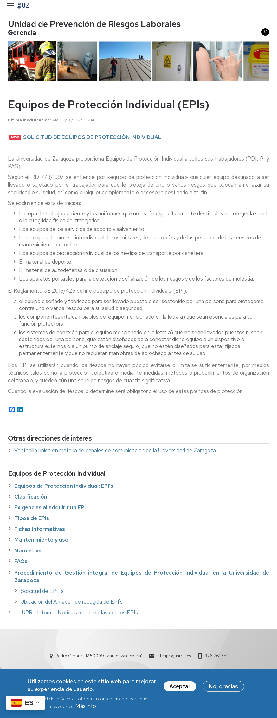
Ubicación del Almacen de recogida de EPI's (72, 601)
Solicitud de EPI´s (42, 591)
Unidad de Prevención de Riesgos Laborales (94, 23)
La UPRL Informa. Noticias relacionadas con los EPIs (76, 612)
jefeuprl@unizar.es (173, 655)
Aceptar (179, 686)
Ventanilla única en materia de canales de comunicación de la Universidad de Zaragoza (115, 450)
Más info (85, 706)
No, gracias (223, 686)
